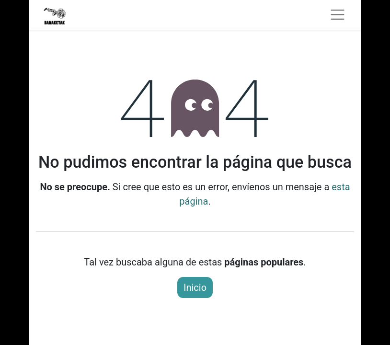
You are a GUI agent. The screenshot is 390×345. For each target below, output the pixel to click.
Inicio (195, 287)
